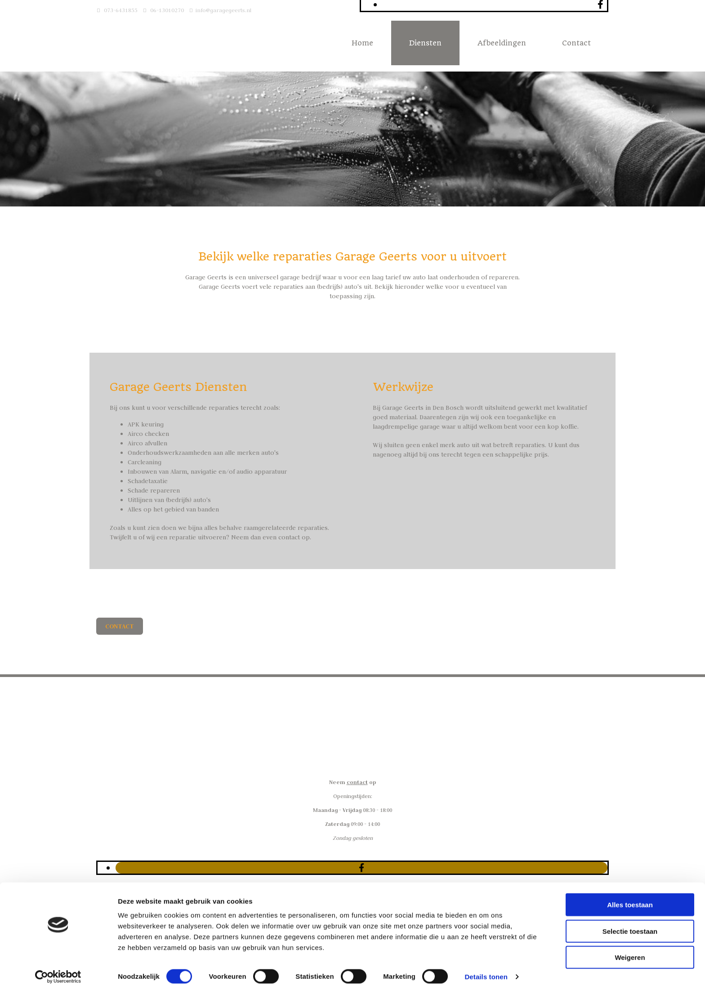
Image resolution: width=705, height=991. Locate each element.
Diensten (425, 43)
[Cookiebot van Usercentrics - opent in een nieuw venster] (58, 973)
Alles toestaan (630, 901)
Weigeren (630, 954)
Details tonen (485, 973)
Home (362, 43)
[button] (119, 626)
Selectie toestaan (630, 928)
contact (357, 782)
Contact (576, 43)
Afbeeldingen (501, 43)
